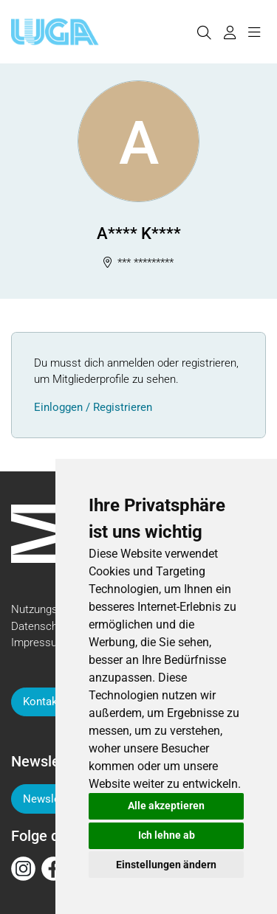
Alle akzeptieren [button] (166, 805)
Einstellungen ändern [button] (166, 864)
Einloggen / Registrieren (93, 407)
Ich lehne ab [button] (166, 835)
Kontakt (42, 701)
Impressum (38, 642)
